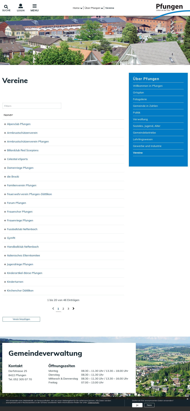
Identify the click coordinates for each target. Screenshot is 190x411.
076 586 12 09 (66, 168)
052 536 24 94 (66, 186)
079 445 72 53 (66, 251)
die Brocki (10, 177)
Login (22, 10)
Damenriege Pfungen (17, 168)
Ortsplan (138, 93)
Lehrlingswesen (143, 139)
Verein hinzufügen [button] (21, 323)
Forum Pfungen (13, 207)
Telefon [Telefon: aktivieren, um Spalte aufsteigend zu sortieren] (61, 115)
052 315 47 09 (66, 151)
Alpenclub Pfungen (15, 124)
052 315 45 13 (66, 142)
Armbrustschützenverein (19, 133)
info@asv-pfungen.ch (91, 142)
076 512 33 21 (66, 159)
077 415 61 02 (66, 242)
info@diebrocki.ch (89, 177)
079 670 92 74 (66, 177)
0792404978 (65, 133)
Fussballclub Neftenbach (19, 233)
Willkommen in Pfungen (148, 86)
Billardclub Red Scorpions (19, 151)
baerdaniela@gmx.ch (91, 286)
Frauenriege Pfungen (17, 225)
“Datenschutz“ (93, 402)
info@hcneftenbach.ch (92, 251)
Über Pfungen (146, 79)
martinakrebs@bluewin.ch (94, 207)
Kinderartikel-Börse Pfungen (21, 277)
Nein (149, 405)
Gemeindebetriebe (144, 133)
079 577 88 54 (66, 225)
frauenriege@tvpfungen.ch (94, 225)
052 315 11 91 (66, 295)
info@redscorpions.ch (91, 151)
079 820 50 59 (66, 277)
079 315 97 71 (66, 268)
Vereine (146, 153)
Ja (137, 405)
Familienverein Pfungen (18, 186)
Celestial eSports (14, 159)
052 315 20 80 (66, 207)
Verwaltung (140, 119)
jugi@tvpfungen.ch (89, 268)
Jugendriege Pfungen (17, 268)
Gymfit (8, 242)
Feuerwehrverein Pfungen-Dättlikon (26, 194)
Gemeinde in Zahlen (145, 106)
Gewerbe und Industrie (147, 146)
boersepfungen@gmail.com (95, 277)
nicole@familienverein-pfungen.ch (99, 186)
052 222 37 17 (66, 216)
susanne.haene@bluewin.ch (95, 216)
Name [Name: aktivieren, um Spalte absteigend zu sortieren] (7, 115)
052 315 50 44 (66, 260)
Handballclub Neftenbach (19, 251)
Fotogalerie (140, 99)
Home (76, 8)
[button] (92, 8)
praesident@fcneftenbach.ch (96, 233)
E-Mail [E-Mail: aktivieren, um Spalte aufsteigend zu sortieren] (82, 115)
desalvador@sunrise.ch (92, 260)
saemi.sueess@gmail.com (93, 159)
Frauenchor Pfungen (16, 216)
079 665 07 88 (66, 233)
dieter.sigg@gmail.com (92, 295)
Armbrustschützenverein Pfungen (25, 142)
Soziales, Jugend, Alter (146, 126)
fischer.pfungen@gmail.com (95, 133)
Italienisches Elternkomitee (20, 260)
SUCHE (7, 10)
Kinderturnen (12, 286)
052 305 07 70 (22, 383)
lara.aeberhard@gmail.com (95, 168)
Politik (136, 113)
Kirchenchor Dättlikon (17, 295)
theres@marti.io (88, 242)
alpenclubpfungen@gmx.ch (95, 124)
